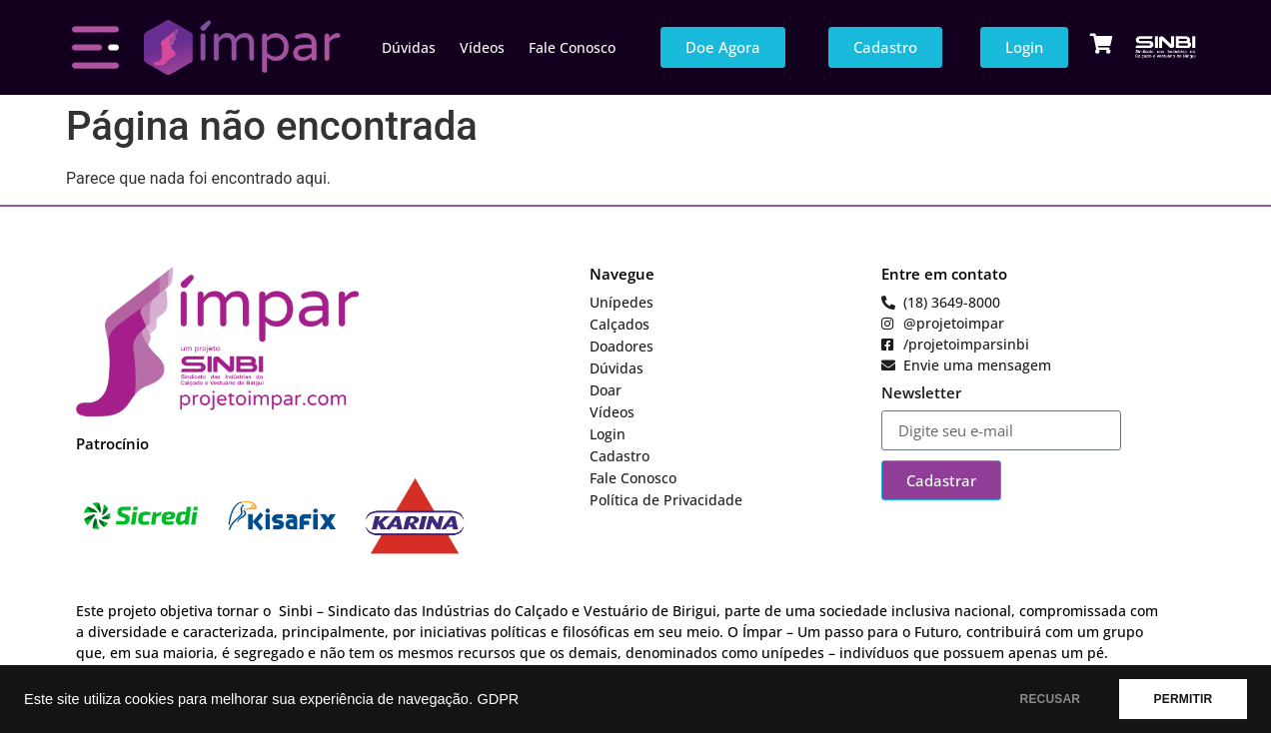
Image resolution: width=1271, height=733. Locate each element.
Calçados (619, 324)
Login (608, 433)
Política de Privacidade (666, 499)
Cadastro (619, 455)
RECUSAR (1049, 699)
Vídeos (482, 47)
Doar (606, 389)
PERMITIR (1182, 699)
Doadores (621, 346)
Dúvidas (409, 47)
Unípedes (621, 302)
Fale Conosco (572, 47)
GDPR (498, 699)
